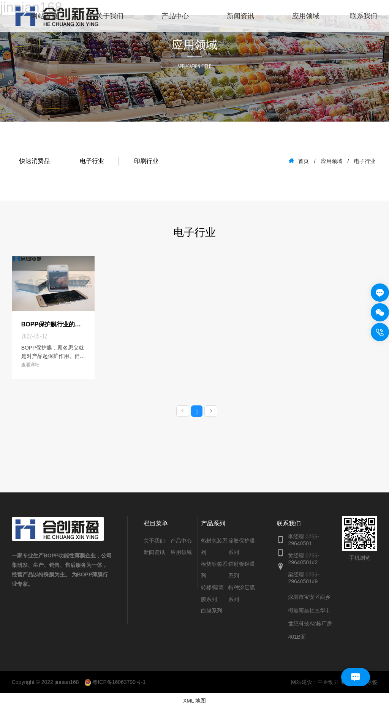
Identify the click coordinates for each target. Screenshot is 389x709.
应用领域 (305, 16)
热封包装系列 (214, 547)
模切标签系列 (214, 570)
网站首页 (44, 16)
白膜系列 (211, 611)
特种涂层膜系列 (241, 594)
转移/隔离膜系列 (212, 594)
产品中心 (175, 16)
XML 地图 (194, 701)
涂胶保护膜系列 (241, 547)
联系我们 (363, 16)
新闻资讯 (240, 16)
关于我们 (109, 16)
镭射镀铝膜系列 (241, 570)
